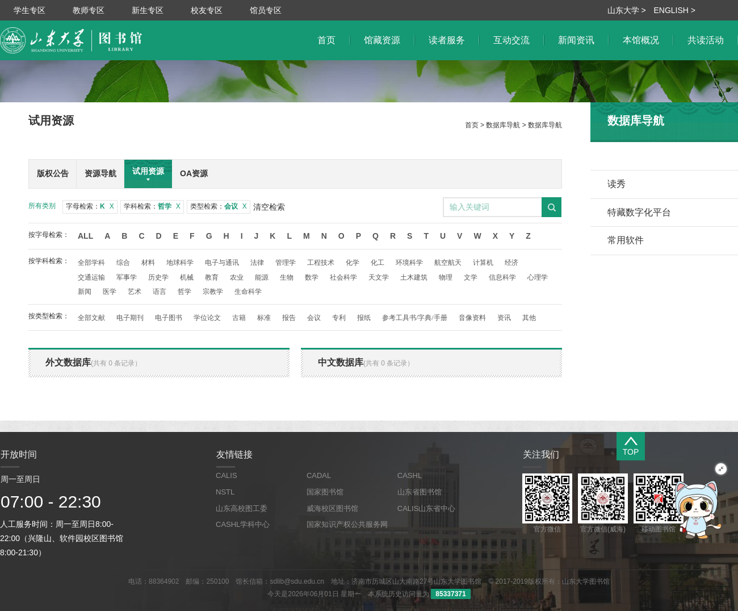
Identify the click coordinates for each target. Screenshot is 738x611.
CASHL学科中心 (243, 524)
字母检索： (90, 206)
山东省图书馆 (419, 492)
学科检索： (152, 206)
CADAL (319, 475)
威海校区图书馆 (332, 508)
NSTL (225, 492)
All (85, 235)
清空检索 (269, 206)
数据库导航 (503, 125)
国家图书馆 (325, 492)
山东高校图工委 (241, 508)
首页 (472, 125)
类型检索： (218, 206)
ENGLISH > (674, 10)
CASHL (409, 475)
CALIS (226, 475)
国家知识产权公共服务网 (347, 524)
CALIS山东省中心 (426, 508)
